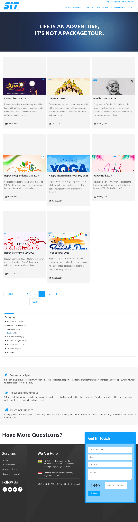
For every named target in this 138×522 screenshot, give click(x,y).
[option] (69, 32)
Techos (130, 7)
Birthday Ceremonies (15, 325)
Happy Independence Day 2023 (21, 175)
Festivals (10, 333)
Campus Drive (12, 329)
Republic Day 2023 (59, 252)
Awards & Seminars (14, 321)
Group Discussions (14, 337)
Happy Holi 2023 (102, 175)
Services (90, 7)
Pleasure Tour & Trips (15, 344)
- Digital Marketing (10, 469)
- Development (8, 464)
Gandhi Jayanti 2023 (104, 98)
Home (68, 7)
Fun (8, 352)
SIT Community (118, 7)
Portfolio (78, 7)
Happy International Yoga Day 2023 (68, 175)
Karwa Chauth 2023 (15, 98)
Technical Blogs (13, 348)
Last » (35, 301)
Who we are (102, 7)
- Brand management (11, 474)
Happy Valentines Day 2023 (19, 252)
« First (9, 294)
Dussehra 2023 (57, 98)
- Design (5, 460)
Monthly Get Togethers (15, 341)
